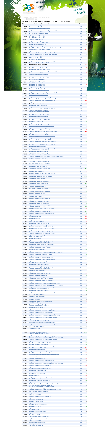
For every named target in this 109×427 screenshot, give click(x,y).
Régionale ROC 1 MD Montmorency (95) (37, 36)
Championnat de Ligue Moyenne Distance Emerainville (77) (41, 282)
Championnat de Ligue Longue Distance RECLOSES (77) (40, 139)
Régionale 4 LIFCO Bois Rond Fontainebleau (38, 404)
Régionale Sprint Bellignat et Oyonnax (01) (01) (38, 95)
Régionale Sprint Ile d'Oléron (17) (35, 292)
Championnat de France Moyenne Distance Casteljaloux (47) (41, 226)
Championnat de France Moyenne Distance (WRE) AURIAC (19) (41, 126)
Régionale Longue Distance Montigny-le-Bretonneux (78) (40, 301)
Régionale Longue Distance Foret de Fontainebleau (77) (40, 181)
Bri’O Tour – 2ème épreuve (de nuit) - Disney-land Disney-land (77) (42, 357)
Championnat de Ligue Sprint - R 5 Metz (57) (38, 393)
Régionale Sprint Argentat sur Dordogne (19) (38, 128)
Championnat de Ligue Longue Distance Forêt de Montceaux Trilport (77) (43, 210)
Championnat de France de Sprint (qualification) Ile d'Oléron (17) (42, 292)
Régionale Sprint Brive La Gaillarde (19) (37, 307)
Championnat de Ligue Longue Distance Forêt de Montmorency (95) (42, 98)
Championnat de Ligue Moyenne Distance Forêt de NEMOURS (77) (42, 213)
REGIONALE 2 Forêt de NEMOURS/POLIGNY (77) (38, 33)
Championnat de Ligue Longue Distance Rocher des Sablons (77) (42, 52)
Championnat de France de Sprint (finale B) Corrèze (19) (40, 242)
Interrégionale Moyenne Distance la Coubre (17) (38, 76)
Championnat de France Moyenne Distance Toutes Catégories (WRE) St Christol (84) (46, 252)
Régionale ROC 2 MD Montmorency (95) (37, 37)
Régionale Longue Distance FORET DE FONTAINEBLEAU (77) (41, 244)
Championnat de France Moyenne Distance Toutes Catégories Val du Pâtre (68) (44, 283)
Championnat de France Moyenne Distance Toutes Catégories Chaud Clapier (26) (45, 362)
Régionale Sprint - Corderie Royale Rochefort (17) (39, 77)
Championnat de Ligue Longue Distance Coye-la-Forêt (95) (40, 225)
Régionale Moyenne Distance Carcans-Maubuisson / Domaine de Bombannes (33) (45, 47)
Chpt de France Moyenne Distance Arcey (37, 422)
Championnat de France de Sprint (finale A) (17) (38, 74)
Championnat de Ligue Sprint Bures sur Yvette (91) (39, 305)
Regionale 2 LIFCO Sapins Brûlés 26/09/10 (37, 411)
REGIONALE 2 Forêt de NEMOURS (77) (36, 79)
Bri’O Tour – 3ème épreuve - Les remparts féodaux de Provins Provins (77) (44, 354)
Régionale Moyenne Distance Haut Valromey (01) (38, 93)
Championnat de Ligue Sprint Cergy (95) (37, 46)
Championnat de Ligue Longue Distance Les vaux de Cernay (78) (42, 259)
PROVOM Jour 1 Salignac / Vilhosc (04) (37, 59)
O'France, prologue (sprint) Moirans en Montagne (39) (39, 163)
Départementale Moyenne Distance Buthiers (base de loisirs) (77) (42, 322)
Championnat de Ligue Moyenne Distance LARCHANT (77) (40, 198)
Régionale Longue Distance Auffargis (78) (37, 347)
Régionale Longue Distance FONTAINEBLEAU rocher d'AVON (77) (42, 144)
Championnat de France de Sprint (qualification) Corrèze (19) (41, 241)
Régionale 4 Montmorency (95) (35, 378)
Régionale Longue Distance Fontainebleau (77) (38, 116)
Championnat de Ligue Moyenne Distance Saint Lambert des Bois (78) (43, 54)
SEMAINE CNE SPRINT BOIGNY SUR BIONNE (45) (39, 111)
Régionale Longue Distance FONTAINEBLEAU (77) (39, 223)
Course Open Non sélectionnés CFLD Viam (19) (38, 42)
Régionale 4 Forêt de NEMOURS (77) (36, 171)
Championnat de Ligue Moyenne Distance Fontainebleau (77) (41, 231)
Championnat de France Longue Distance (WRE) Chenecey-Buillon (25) (43, 41)
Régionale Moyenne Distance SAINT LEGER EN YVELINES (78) (41, 208)
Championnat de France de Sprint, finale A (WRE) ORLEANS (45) (42, 108)
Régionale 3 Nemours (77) (34, 382)
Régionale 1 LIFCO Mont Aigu (35, 413)
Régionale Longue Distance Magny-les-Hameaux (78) (39, 352)
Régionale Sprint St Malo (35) (35, 216)
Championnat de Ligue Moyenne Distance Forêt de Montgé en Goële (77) (43, 317)
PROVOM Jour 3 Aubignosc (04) (35, 56)
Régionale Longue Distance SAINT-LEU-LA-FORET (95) (40, 273)
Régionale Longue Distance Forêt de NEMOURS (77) (39, 119)
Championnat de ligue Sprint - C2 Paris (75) (37, 193)
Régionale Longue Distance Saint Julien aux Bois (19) (39, 129)
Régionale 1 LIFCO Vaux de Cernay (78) (37, 235)
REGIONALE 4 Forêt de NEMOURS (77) (36, 221)
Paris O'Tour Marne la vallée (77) (35, 303)
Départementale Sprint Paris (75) (35, 26)
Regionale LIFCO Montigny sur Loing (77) (37, 35)
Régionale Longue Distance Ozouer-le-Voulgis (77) (39, 261)
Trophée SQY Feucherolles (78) (35, 394)
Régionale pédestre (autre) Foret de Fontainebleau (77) (40, 342)
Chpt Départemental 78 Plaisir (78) (36, 399)
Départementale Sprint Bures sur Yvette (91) (38, 304)
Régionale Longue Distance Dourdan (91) (37, 349)
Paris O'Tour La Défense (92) (34, 299)
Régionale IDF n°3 (32, 408)
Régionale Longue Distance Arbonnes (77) (37, 146)
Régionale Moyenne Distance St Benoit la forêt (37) (39, 179)
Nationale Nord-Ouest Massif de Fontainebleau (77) (39, 320)
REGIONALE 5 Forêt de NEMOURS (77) (36, 270)
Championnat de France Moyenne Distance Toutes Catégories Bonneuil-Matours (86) (46, 337)
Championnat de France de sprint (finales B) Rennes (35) (40, 351)
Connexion (41, 12)
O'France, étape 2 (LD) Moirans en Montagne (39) (38, 159)
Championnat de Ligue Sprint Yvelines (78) (37, 158)
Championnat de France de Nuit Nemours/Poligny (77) (39, 31)
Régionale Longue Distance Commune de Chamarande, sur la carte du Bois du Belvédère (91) (47, 367)
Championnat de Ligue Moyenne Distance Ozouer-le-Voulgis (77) (42, 136)
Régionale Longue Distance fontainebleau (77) (38, 67)
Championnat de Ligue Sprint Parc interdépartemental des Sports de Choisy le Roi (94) (46, 123)
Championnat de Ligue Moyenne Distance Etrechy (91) (40, 97)
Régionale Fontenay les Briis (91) (35, 215)
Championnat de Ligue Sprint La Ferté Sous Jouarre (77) (40, 220)
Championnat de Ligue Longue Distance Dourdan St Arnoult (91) (42, 314)
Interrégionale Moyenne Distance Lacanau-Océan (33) (39, 49)
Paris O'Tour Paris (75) (33, 302)
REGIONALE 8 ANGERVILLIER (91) (36, 236)
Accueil (23, 15)
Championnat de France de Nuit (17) (36, 72)
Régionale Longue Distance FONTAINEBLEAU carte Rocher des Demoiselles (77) (45, 319)
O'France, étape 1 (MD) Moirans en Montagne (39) (39, 161)
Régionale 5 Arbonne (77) (34, 375)
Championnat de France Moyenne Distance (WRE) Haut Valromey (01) (43, 92)
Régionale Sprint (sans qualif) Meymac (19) (37, 44)
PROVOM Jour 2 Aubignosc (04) (35, 25)
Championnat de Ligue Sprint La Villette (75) (38, 246)
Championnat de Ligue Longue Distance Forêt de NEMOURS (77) (42, 280)
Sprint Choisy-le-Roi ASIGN (34, 414)
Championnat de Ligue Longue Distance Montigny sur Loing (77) (42, 61)
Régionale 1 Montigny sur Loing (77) (36, 82)
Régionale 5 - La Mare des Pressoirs (36, 401)
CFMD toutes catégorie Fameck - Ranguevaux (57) (39, 391)
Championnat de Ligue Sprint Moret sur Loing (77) (39, 90)
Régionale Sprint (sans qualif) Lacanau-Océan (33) (39, 51)
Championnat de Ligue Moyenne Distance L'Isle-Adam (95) (40, 62)
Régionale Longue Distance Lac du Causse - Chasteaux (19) (41, 278)
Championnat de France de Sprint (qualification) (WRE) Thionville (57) (43, 30)
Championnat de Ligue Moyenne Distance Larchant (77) (40, 365)
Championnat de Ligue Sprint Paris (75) (37, 39)
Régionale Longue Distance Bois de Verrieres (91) (39, 264)
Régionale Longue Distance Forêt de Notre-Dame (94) (39, 28)
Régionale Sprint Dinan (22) (34, 218)
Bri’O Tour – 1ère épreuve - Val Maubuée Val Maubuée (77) (40, 356)
